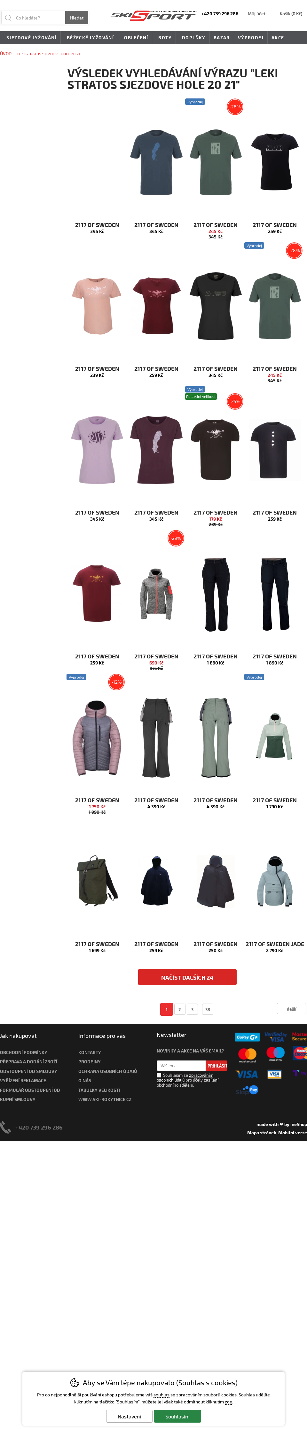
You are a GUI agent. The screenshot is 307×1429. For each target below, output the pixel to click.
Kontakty (89, 1052)
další (291, 1008)
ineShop (298, 1124)
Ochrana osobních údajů (107, 1071)
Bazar (222, 37)
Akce (278, 37)
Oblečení (135, 38)
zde (228, 1401)
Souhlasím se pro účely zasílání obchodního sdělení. (187, 1080)
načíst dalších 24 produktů (187, 979)
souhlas (161, 1394)
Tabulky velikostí (99, 1090)
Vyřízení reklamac (21, 1080)
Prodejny (89, 1061)
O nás (84, 1080)
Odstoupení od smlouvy (28, 1071)
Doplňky (193, 38)
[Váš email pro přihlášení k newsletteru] (181, 1065)
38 (207, 1009)
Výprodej (251, 37)
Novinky (15, 50)
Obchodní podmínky (23, 1052)
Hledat (76, 17)
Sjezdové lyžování (30, 38)
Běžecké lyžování (89, 38)
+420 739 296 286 (39, 1127)
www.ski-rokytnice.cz (104, 1099)
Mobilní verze (292, 1132)
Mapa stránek (261, 1132)
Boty (164, 38)
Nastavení (129, 1416)
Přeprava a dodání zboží (28, 1061)
